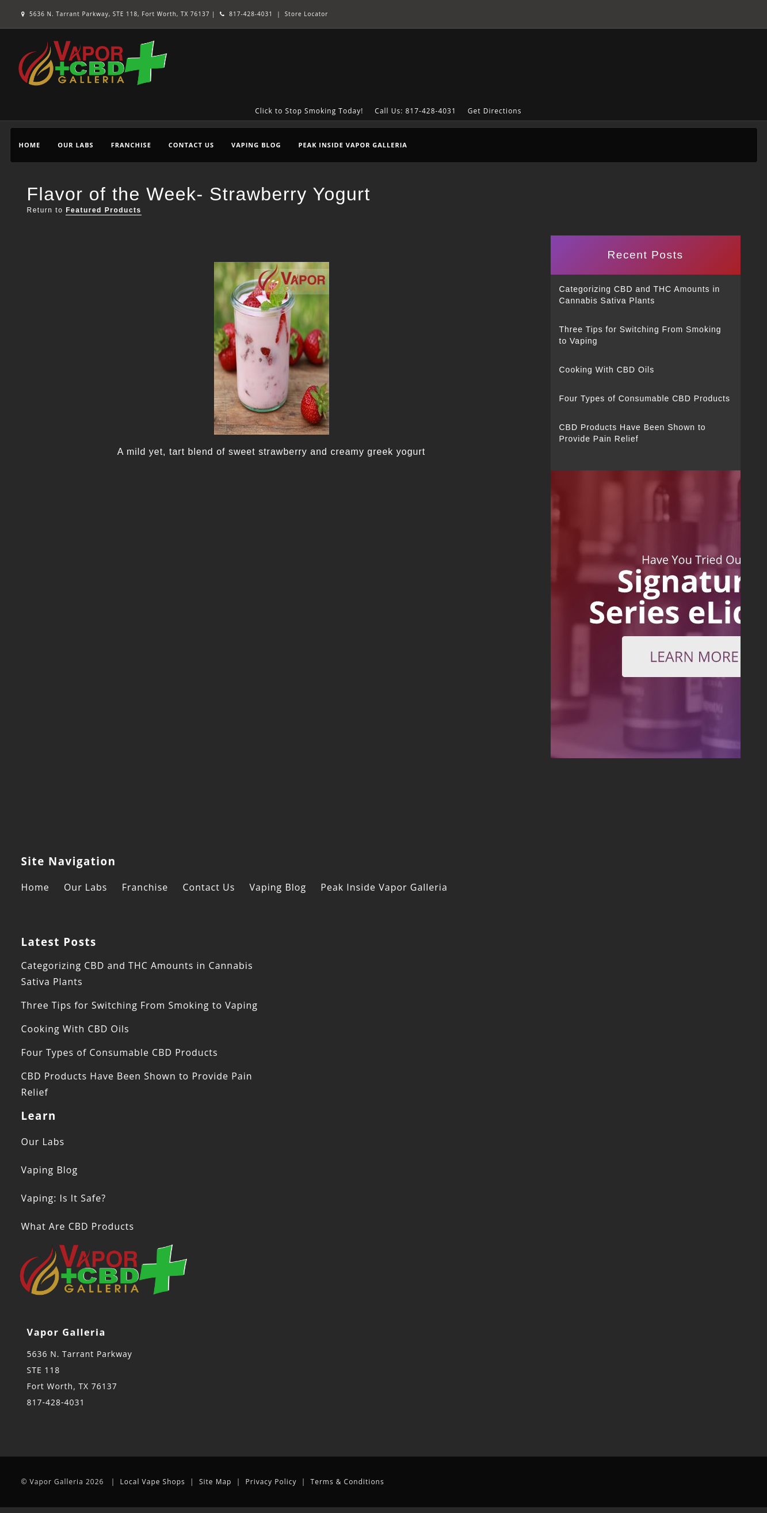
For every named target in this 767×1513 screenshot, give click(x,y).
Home (30, 144)
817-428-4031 (246, 14)
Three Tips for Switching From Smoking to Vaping (640, 335)
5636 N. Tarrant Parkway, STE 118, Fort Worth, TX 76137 (116, 14)
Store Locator (307, 14)
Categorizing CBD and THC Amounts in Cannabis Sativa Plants (639, 294)
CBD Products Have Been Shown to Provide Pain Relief (632, 433)
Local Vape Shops (152, 1482)
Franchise (131, 144)
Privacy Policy (271, 1482)
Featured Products (104, 210)
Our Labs (75, 144)
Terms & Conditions (347, 1482)
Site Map (215, 1482)
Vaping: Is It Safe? (63, 1198)
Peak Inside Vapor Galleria (352, 144)
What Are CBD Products (78, 1226)
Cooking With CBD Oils (607, 369)
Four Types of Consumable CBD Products (644, 398)
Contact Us (191, 144)
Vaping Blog (256, 144)
